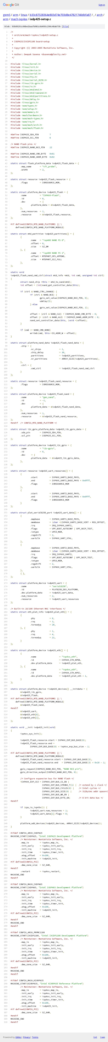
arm (15, 15)
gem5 (6, 15)
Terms (35, 1037)
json (102, 1037)
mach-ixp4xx (19, 19)
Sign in (102, 4)
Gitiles (18, 1037)
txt (95, 1037)
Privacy (26, 1037)
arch (100, 15)
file (65, 26)
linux (24, 15)
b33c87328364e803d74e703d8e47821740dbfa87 (60, 15)
